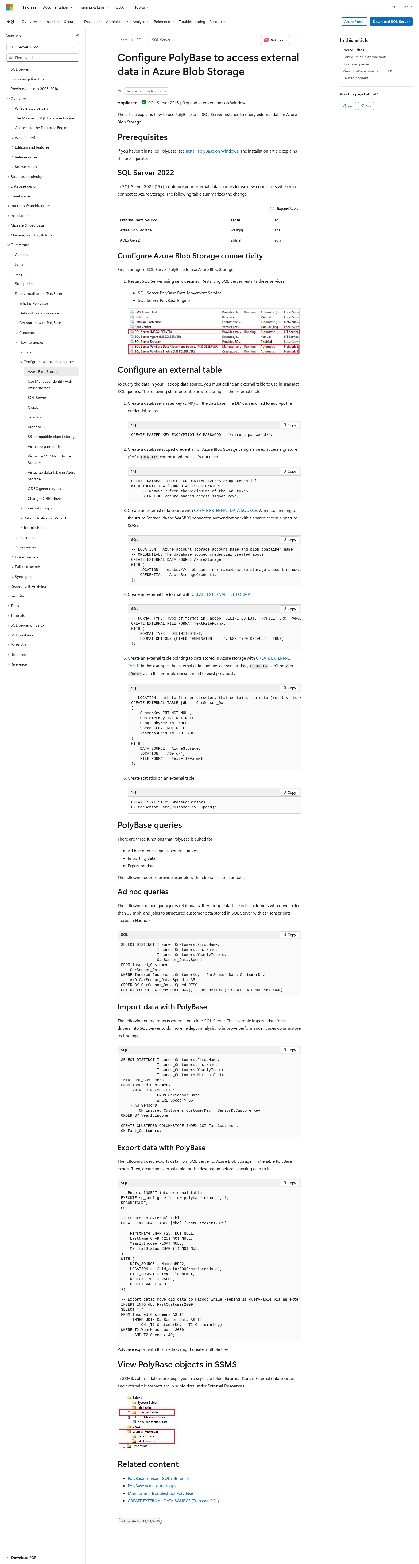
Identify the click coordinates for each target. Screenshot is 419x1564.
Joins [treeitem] (19, 264)
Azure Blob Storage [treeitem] (43, 371)
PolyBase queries (356, 64)
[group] (214, 565)
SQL (139, 39)
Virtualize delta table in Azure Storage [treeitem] (51, 475)
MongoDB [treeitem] (36, 426)
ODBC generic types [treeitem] (44, 488)
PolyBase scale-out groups (152, 1485)
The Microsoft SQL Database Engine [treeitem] (44, 117)
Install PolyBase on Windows (212, 151)
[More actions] (296, 40)
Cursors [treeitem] (21, 254)
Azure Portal (354, 21)
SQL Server (161, 39)
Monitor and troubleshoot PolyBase (160, 1493)
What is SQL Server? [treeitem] (31, 108)
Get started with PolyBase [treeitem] (40, 322)
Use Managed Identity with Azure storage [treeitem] (50, 384)
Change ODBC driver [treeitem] (45, 498)
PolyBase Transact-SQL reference (158, 1478)
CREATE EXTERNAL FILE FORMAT (222, 594)
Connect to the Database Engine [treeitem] (41, 127)
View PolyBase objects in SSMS (368, 70)
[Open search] (394, 7)
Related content (355, 77)
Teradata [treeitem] (35, 416)
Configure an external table (365, 56)
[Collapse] (77, 36)
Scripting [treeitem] (22, 274)
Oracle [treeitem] (33, 407)
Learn (123, 39)
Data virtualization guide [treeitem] (39, 313)
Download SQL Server (391, 21)
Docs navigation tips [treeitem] (27, 78)
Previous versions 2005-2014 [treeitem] (34, 88)
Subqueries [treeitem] (24, 283)
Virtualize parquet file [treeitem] (45, 446)
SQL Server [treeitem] (20, 69)
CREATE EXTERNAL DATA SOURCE (225, 510)
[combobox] (42, 47)
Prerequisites (353, 49)
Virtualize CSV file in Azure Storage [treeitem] (49, 459)
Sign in (407, 6)
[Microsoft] (9, 7)
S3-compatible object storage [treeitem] (52, 436)
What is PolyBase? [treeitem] (33, 303)
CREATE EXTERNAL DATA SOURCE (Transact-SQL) (173, 1500)
